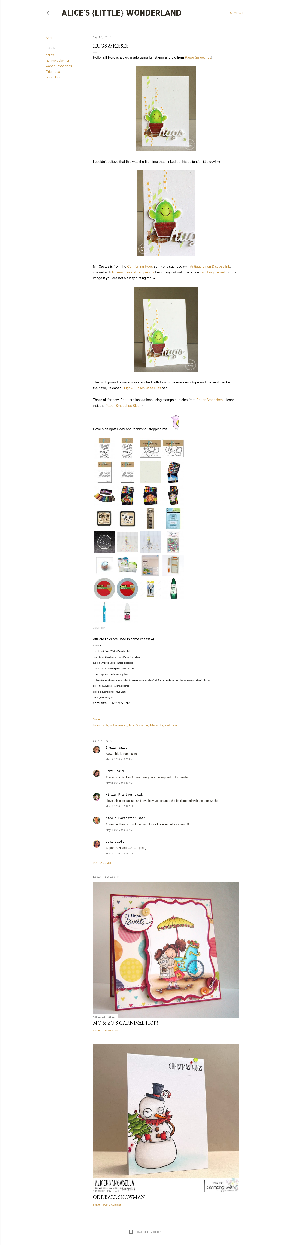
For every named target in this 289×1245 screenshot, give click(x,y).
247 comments (111, 1030)
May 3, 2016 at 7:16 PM (119, 806)
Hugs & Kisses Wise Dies (141, 388)
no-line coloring (57, 60)
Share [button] (50, 38)
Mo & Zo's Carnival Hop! (125, 1022)
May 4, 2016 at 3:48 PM (119, 853)
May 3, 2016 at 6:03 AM (119, 759)
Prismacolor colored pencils (133, 272)
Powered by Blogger (144, 1231)
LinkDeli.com (99, 628)
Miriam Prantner (119, 794)
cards (50, 55)
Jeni (109, 842)
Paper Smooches (59, 66)
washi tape (54, 77)
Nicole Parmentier (121, 818)
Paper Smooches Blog (123, 405)
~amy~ (110, 771)
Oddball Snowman (119, 1197)
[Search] (236, 13)
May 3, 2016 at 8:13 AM (119, 782)
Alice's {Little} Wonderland (121, 13)
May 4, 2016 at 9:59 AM (119, 830)
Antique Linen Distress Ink (210, 266)
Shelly (111, 747)
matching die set (212, 272)
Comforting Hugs (140, 266)
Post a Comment (104, 863)
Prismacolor (55, 72)
